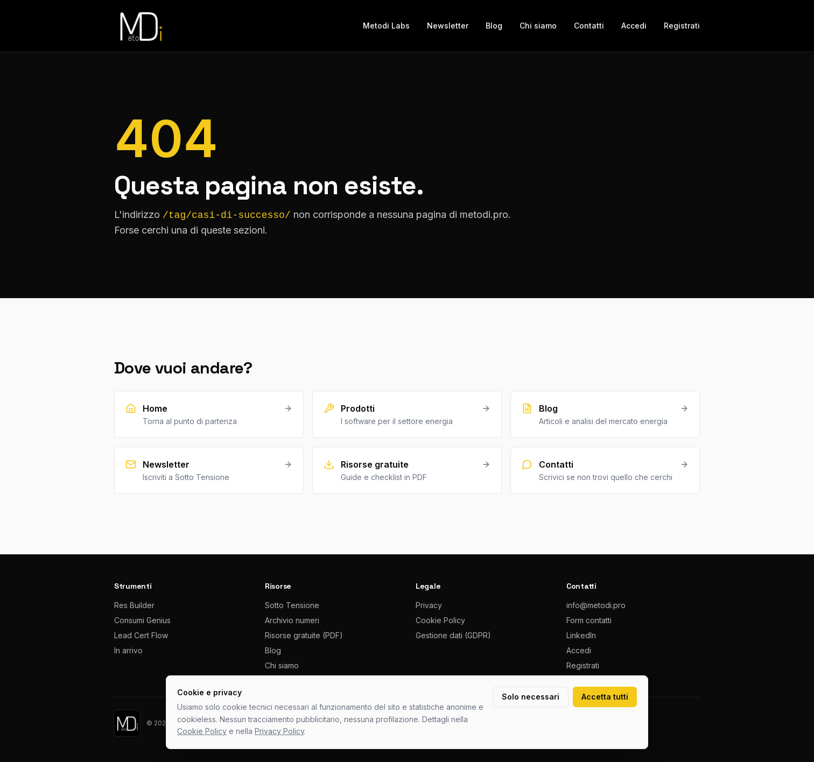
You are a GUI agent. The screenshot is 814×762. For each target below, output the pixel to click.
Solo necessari (530, 696)
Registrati (682, 25)
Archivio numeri (292, 620)
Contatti (589, 25)
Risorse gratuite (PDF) (304, 635)
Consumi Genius (142, 620)
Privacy (429, 605)
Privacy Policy (279, 731)
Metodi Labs (386, 25)
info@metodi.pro (596, 605)
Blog (494, 25)
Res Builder (134, 605)
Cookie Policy (440, 620)
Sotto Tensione (292, 605)
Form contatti (589, 620)
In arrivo (128, 650)
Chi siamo (538, 25)
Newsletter (447, 25)
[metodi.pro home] (140, 26)
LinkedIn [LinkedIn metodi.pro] (581, 635)
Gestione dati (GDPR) (453, 635)
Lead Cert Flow (141, 635)
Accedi (634, 25)
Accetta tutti (604, 696)
